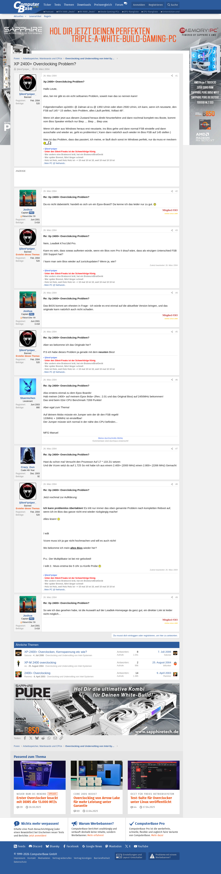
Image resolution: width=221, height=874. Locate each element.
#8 (176, 484)
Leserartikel (35, 16)
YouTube (143, 846)
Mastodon (115, 846)
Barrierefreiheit (102, 858)
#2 (176, 191)
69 (77, 811)
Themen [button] (69, 5)
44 (134, 807)
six (25, 666)
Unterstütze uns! (171, 11)
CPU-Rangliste (150, 11)
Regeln (47, 16)
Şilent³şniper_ (24, 69)
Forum (119, 5)
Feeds (21, 846)
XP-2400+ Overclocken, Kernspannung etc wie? (55, 652)
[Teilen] (172, 76)
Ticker (47, 5)
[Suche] (173, 5)
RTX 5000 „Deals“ (66, 11)
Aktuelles (18, 16)
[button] (25, 16)
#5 (176, 332)
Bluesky (54, 846)
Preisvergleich (103, 5)
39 (20, 807)
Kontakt (31, 858)
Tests (57, 5)
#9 (176, 597)
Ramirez (28, 676)
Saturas (27, 655)
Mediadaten (44, 858)
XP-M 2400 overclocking (40, 662)
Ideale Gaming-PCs (109, 11)
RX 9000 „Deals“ (87, 11)
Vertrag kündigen (83, 858)
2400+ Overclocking (37, 673)
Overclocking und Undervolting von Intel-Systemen (69, 655)
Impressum (19, 858)
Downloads (84, 5)
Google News (94, 846)
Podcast (49, 11)
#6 (176, 380)
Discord (37, 846)
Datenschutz (20, 861)
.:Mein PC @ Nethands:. (54, 163)
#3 (176, 230)
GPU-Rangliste (131, 11)
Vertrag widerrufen (62, 858)
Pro (32, 213)
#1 (176, 76)
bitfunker (167, 665)
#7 (176, 449)
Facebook (73, 846)
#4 (176, 293)
